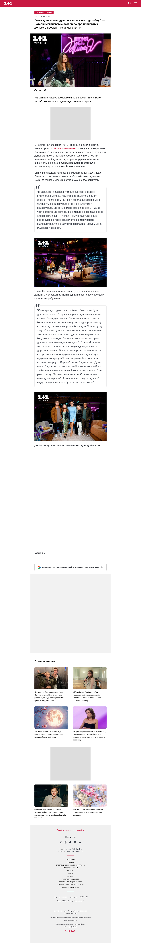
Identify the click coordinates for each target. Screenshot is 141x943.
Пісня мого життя (44, 12)
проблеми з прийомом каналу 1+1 (70, 865)
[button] (135, 3)
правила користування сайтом (70, 884)
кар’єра (70, 870)
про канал (70, 859)
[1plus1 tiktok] (70, 842)
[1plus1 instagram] (61, 842)
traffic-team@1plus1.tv (70, 927)
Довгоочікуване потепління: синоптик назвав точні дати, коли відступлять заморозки (88, 812)
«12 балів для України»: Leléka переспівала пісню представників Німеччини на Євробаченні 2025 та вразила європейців (87, 696)
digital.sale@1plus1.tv (70, 920)
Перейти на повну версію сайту (70, 830)
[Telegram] (40, 90)
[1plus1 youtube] (80, 842)
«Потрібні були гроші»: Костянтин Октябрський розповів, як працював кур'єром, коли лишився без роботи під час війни (50, 813)
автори (70, 876)
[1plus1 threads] (66, 842)
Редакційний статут (70, 887)
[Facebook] (35, 90)
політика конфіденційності (70, 882)
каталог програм (70, 868)
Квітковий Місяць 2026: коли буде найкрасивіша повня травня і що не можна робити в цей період (48, 734)
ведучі (70, 873)
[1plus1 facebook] (75, 842)
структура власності (70, 879)
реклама (70, 862)
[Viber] (45, 90)
